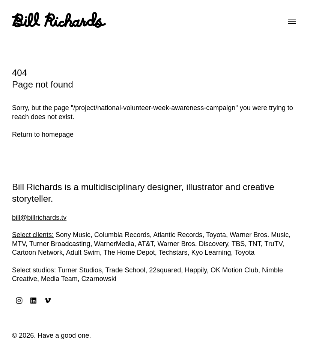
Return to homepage (43, 134)
